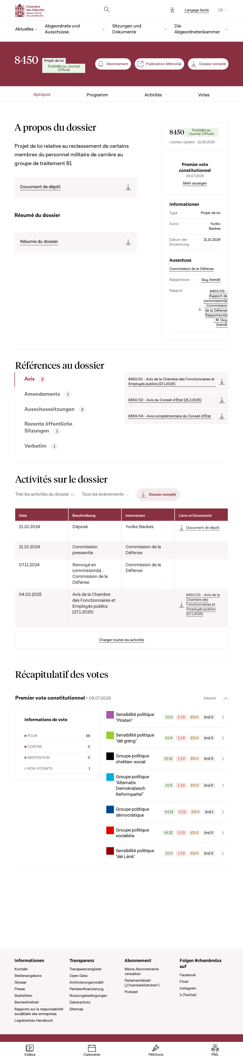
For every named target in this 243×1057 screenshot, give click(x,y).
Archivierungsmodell (86, 982)
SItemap (76, 1009)
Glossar (20, 982)
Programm (97, 95)
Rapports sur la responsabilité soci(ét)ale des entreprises (38, 1011)
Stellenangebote (28, 975)
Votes (204, 95)
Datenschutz (80, 1002)
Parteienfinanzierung (86, 989)
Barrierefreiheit (26, 1002)
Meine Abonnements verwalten (142, 971)
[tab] (57, 419)
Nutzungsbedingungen (88, 995)
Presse (19, 989)
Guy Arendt (210, 320)
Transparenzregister (86, 969)
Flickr (184, 981)
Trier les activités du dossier (42, 535)
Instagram (188, 988)
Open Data (78, 975)
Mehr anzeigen (195, 223)
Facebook (188, 975)
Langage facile (197, 10)
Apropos (41, 95)
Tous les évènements (103, 535)
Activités (153, 95)
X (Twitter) (188, 995)
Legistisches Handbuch (33, 1020)
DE (220, 10)
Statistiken (23, 995)
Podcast (131, 992)
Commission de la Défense (191, 309)
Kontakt (21, 969)
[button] (167, 757)
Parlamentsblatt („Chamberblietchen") (142, 983)
